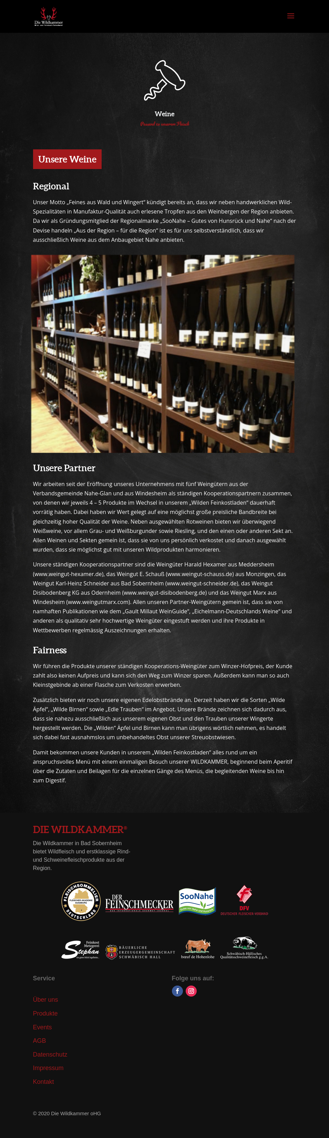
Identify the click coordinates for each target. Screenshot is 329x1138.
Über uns (45, 999)
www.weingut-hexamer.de (68, 574)
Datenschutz (50, 1054)
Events (42, 1027)
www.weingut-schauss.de (199, 574)
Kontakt (43, 1081)
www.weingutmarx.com (98, 602)
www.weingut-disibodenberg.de (164, 592)
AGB (39, 1040)
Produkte (45, 1013)
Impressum (48, 1068)
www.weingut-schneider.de (201, 583)
